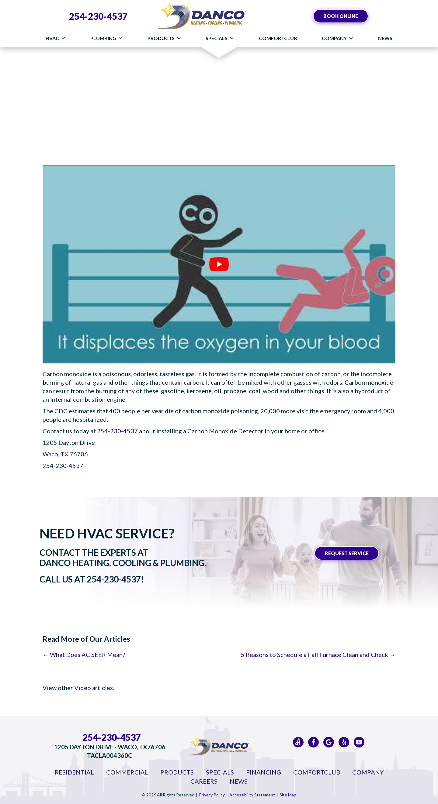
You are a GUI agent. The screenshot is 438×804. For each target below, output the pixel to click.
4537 (76, 465)
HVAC (56, 38)
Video (82, 687)
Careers (203, 781)
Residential (74, 772)
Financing (263, 772)
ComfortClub (278, 38)
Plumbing (106, 38)
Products (164, 38)
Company (337, 38)
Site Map (288, 794)
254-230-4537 (98, 16)
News (385, 38)
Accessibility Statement (252, 794)
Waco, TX (55, 454)
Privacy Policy (212, 794)
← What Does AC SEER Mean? (84, 654)
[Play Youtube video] (219, 264)
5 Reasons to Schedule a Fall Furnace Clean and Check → (318, 654)
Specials (220, 38)
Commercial (127, 772)
